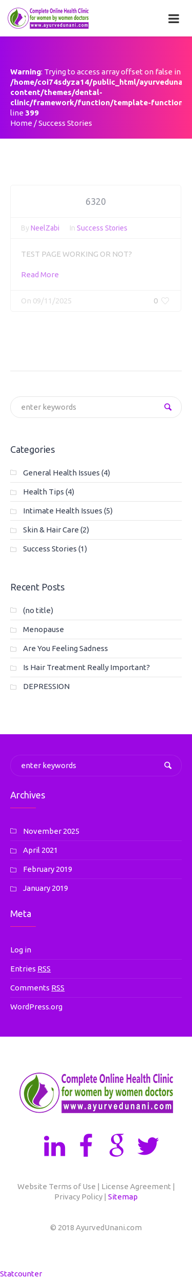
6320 (96, 203)
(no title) (38, 610)
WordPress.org (36, 1006)
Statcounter (21, 1273)
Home (21, 123)
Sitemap (123, 1196)
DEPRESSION (46, 686)
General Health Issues (61, 472)
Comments (37, 987)
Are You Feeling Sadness (65, 648)
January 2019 (45, 888)
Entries (30, 968)
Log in (20, 949)
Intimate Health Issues (62, 510)
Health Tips (43, 491)
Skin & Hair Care (51, 529)
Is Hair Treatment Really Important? (86, 667)
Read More (40, 276)
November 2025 (51, 831)
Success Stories (102, 230)
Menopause (43, 629)
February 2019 (47, 869)
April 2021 (40, 850)
